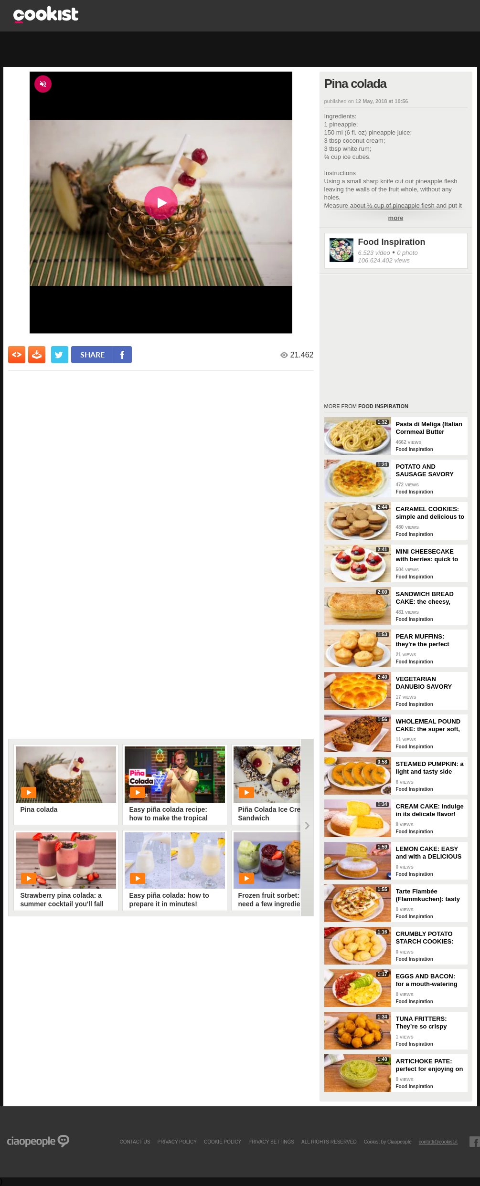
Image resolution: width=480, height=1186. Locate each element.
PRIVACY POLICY (176, 1141)
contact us (134, 1141)
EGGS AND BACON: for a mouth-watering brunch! (427, 980)
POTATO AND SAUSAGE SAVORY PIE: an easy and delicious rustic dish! (427, 470)
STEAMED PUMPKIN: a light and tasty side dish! (430, 768)
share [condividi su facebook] (92, 354)
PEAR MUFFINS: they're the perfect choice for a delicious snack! (427, 640)
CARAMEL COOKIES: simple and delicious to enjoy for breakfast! (430, 513)
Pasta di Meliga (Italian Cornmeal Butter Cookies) (429, 428)
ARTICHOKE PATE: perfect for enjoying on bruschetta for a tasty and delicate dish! (429, 1065)
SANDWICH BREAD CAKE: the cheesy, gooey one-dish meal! (428, 598)
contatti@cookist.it (438, 1141)
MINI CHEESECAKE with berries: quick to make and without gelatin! (427, 555)
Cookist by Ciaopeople (388, 1141)
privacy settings (271, 1141)
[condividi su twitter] (59, 354)
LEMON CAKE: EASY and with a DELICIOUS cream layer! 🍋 (429, 853)
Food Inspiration (392, 242)
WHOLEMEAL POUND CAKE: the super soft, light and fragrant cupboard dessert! (428, 725)
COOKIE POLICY (222, 1141)
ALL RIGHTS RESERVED (329, 1141)
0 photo (407, 252)
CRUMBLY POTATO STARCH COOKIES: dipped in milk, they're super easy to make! (428, 937)
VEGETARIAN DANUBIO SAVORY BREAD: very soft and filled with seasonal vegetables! (428, 683)
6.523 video (374, 252)
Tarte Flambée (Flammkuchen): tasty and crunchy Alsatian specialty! (428, 895)
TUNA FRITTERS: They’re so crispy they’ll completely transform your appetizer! (422, 1022)
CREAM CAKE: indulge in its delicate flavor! (430, 810)
